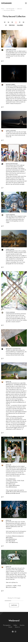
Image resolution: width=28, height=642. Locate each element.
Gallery (15, 625)
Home (2, 8)
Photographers (7, 625)
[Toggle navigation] (26, 3)
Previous (12, 25)
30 (23, 22)
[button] (2, 61)
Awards (10, 627)
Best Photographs (10, 8)
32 (16, 22)
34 (8, 22)
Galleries (20, 25)
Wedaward (6, 3)
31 (19, 22)
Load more (14, 605)
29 (6, 25)
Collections (19, 8)
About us (17, 627)
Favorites (22, 625)
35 (4, 22)
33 (12, 22)
